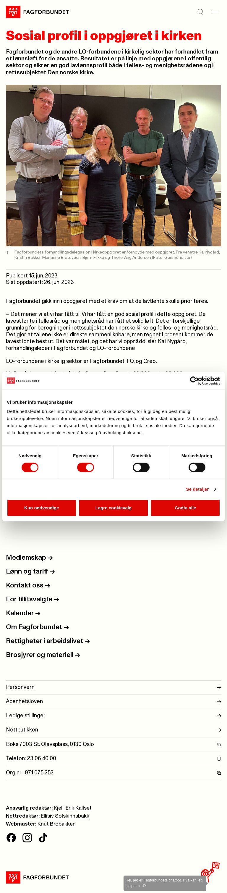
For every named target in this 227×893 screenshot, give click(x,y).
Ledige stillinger (113, 716)
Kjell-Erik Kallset (73, 808)
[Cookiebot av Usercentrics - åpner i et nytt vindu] (194, 380)
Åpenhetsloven (113, 701)
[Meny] (215, 12)
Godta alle (185, 507)
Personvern (113, 687)
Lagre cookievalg (113, 507)
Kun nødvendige (41, 507)
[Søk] (200, 12)
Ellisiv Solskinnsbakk (65, 816)
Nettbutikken (113, 730)
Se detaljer (197, 489)
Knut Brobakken (57, 824)
